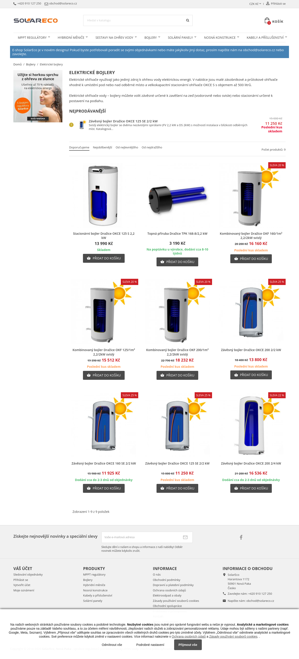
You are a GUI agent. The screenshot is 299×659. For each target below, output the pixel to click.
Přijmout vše (188, 645)
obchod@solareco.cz (260, 601)
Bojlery (150, 37)
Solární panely (180, 37)
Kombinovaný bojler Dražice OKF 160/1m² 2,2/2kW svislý (251, 235)
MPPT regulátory (32, 37)
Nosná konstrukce (220, 37)
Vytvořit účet (21, 585)
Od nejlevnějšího (127, 147)
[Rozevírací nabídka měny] (255, 4)
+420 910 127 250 (260, 594)
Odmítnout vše (112, 645)
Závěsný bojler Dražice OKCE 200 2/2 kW (251, 350)
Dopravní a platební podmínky (173, 585)
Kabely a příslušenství (265, 37)
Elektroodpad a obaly (167, 595)
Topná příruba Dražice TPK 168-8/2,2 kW (177, 233)
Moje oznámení (23, 590)
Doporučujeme (79, 147)
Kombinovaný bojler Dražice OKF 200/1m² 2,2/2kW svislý (177, 352)
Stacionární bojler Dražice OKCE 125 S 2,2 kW (103, 235)
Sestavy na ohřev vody (114, 37)
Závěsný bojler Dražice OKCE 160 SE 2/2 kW (104, 463)
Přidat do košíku (104, 258)
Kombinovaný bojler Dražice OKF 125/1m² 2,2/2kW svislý (103, 352)
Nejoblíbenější (102, 147)
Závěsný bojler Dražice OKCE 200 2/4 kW (251, 463)
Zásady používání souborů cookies (176, 601)
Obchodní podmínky (166, 580)
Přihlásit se (20, 580)
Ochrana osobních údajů (169, 590)
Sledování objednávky (28, 574)
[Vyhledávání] (138, 20)
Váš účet (22, 568)
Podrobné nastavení (150, 645)
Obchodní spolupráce (167, 606)
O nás (157, 574)
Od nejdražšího (152, 147)
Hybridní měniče (71, 37)
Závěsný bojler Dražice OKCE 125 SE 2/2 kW (123, 121)
